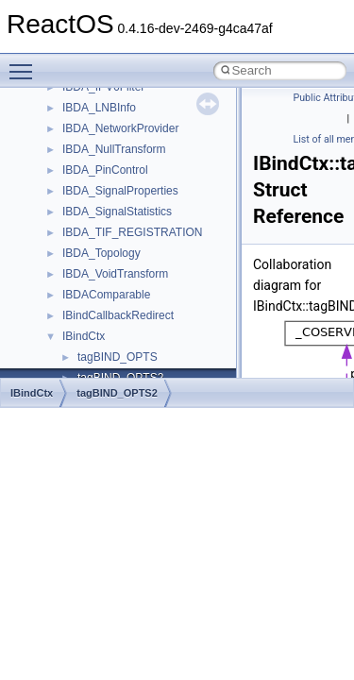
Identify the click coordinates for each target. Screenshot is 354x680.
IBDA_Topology (101, 253)
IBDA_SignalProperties (120, 190)
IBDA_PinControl (105, 170)
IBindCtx (83, 336)
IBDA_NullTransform (114, 149)
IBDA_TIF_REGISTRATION (132, 232)
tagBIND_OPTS (117, 357)
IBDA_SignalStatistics (117, 211)
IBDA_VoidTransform (115, 273)
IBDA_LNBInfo (99, 107)
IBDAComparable (106, 294)
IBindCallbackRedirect (118, 315)
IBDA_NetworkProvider (120, 128)
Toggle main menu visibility (25, 63)
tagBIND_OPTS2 (117, 393)
